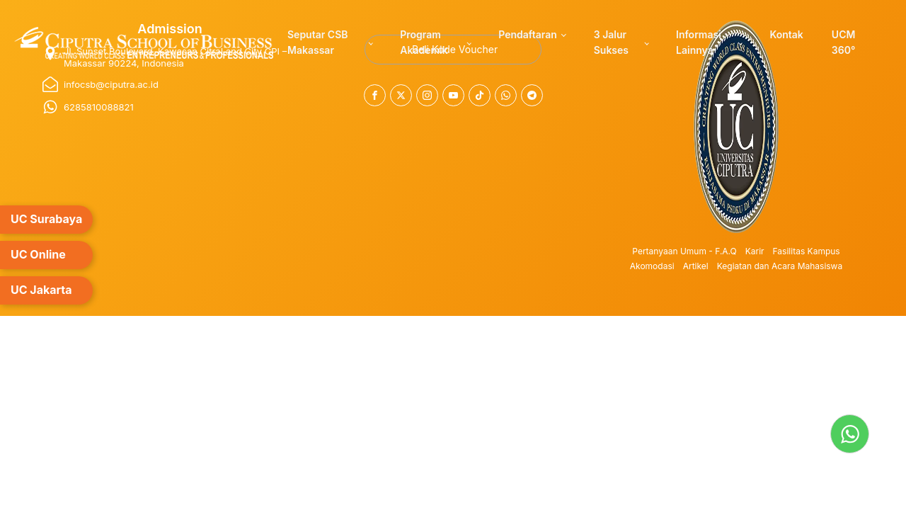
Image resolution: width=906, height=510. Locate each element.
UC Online (38, 254)
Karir (754, 251)
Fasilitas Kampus (806, 251)
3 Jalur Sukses (611, 42)
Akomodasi (652, 266)
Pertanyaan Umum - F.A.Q (684, 251)
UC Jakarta (41, 290)
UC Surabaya (46, 219)
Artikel (696, 266)
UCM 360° (844, 42)
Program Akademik (423, 42)
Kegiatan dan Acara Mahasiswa (780, 266)
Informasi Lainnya (698, 42)
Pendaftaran (527, 34)
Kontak (786, 34)
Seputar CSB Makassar (317, 42)
